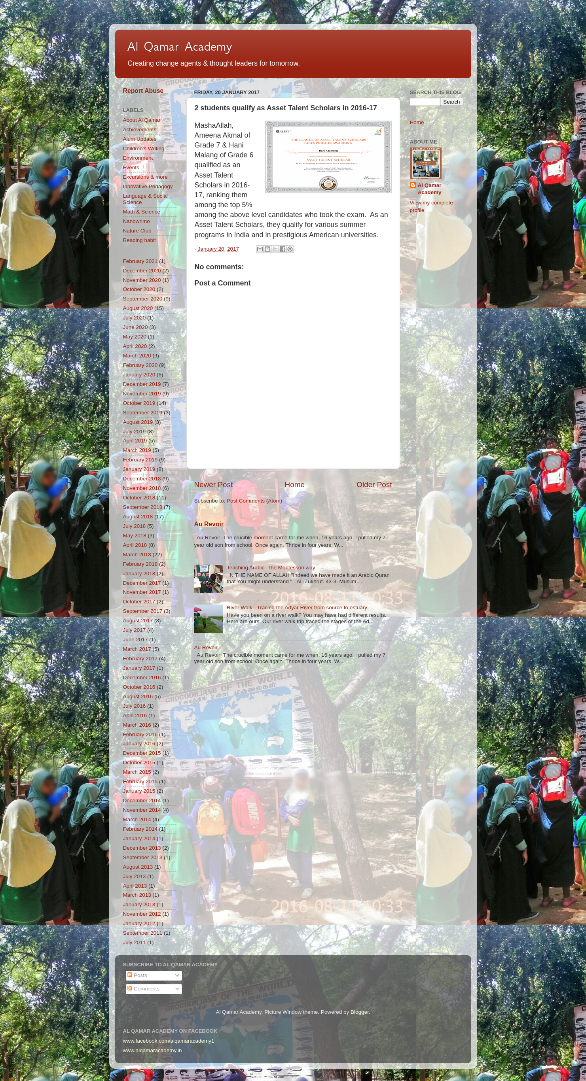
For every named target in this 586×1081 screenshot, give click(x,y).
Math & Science (142, 212)
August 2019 (138, 422)
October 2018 (139, 498)
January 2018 (139, 573)
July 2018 (134, 526)
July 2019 (134, 432)
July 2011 (134, 942)
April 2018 (135, 545)
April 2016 (135, 715)
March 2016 (137, 725)
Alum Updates (140, 139)
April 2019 (135, 441)
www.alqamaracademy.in (152, 1050)
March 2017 (137, 649)
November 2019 (142, 394)
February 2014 (140, 829)
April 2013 (135, 886)
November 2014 (142, 810)
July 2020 (134, 318)
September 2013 (143, 857)
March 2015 (137, 772)
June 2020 (135, 327)
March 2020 (137, 356)
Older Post (374, 484)
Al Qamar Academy (179, 46)
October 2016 (139, 687)
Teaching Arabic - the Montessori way (271, 568)
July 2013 (134, 876)
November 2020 (142, 280)
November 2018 (142, 488)
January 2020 (139, 375)
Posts (137, 975)
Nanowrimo (136, 221)
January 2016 (139, 743)
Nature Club (137, 231)
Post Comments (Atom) (254, 501)
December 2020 (142, 271)
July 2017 (134, 630)
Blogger (360, 1012)
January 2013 (139, 904)
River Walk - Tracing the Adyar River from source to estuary (297, 607)
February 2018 (140, 564)
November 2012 (142, 914)
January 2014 (139, 838)
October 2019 (139, 403)
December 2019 (142, 384)
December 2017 (142, 583)
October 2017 (139, 602)
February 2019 (140, 460)
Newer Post (213, 484)
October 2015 (139, 762)
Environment (138, 158)
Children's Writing (144, 148)
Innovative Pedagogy (148, 186)
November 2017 (142, 592)
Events (131, 167)
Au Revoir (209, 524)
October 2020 (139, 289)
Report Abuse (143, 90)
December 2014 (142, 800)
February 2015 (140, 781)
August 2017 (138, 621)
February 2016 (140, 734)
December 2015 (142, 753)
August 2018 (138, 517)
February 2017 (140, 658)
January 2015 (139, 791)
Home (295, 484)
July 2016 (134, 706)
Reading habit (139, 240)
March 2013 (137, 895)
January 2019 (139, 469)
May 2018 (134, 536)
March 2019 (137, 450)
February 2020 (140, 365)
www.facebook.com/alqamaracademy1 (168, 1041)
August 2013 (138, 867)
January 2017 (139, 668)
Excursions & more (145, 177)
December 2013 (142, 848)
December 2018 (142, 479)
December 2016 (142, 677)
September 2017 (143, 611)
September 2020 (143, 299)
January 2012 (139, 923)
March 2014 (137, 819)
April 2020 (135, 346)
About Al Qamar (142, 120)
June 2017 (135, 640)
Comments (143, 989)
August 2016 (138, 696)
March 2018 (137, 555)
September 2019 (143, 413)
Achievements (140, 129)
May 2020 (134, 337)
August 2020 (138, 308)
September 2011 (143, 933)
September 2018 (143, 507)
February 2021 (140, 261)
